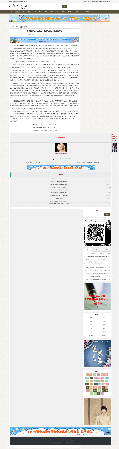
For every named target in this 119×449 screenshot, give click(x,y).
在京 (95, 381)
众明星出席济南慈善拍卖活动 (95, 276)
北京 (103, 377)
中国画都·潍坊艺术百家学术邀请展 (59, 187)
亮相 (99, 377)
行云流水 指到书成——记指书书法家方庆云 (95, 259)
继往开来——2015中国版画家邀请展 (59, 190)
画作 (99, 390)
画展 (91, 384)
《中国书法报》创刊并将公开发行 (95, 262)
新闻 (17, 11)
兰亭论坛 (86, 11)
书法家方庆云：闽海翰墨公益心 (96, 265)
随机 (88, 249)
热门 (97, 249)
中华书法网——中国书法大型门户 (66, 440)
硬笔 (40, 11)
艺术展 (95, 384)
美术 (57, 11)
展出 (99, 381)
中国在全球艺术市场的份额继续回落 (59, 181)
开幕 (95, 374)
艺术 (102, 374)
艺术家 (95, 387)
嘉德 (63, 159)
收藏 (63, 11)
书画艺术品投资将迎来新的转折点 (59, 179)
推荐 (107, 249)
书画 (98, 374)
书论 (23, 11)
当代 (107, 384)
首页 (12, 11)
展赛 (46, 11)
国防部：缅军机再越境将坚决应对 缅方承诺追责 (95, 279)
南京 (91, 390)
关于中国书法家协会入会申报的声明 (96, 253)
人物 (29, 11)
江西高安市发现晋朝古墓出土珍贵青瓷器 (90, 162)
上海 (107, 387)
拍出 (103, 393)
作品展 (87, 377)
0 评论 (57, 34)
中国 (60, 159)
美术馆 (106, 377)
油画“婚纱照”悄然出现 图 (35, 162)
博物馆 (87, 384)
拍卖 (66, 159)
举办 (88, 381)
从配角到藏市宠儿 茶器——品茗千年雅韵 (59, 195)
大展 (95, 393)
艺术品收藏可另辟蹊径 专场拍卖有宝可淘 (59, 201)
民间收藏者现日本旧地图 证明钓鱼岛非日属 (59, 203)
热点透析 (22, 27)
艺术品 (56, 159)
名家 (103, 387)
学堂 (35, 11)
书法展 (95, 390)
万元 (87, 390)
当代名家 (70, 11)
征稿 (91, 393)
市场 (100, 384)
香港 (91, 387)
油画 (106, 381)
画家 (104, 384)
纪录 (69, 159)
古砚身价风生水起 (59, 198)
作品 (103, 381)
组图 (91, 381)
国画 (107, 390)
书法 (91, 374)
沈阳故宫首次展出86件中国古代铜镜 (59, 184)
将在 (99, 393)
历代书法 (78, 11)
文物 (87, 387)
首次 (103, 390)
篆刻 (52, 11)
